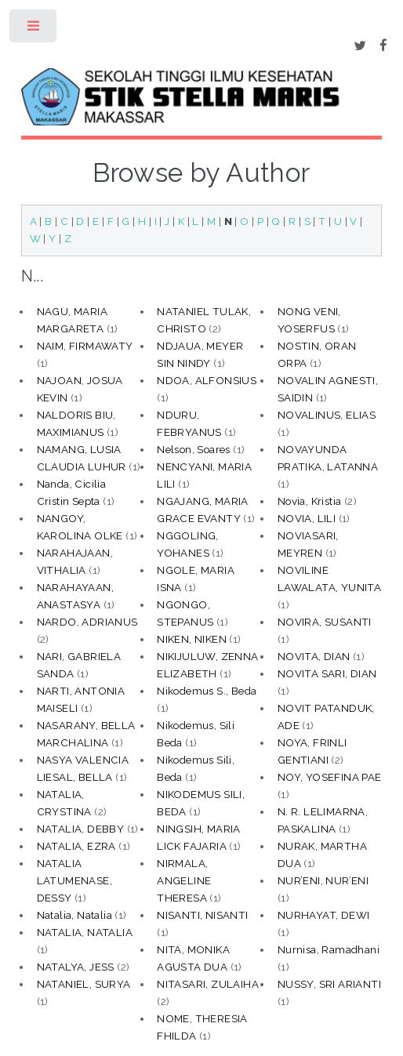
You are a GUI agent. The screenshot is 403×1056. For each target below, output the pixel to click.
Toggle (34, 29)
